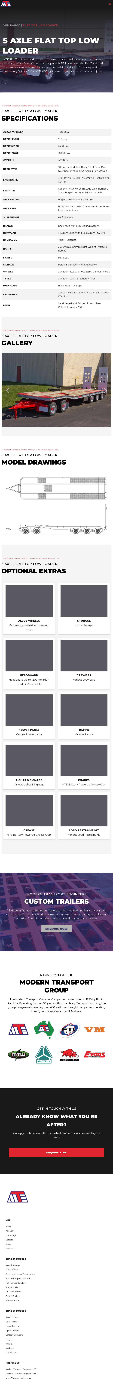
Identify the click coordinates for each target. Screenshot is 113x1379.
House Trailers (12, 1326)
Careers (9, 1240)
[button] (110, 3)
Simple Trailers (12, 1287)
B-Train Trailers (13, 1300)
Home (9, 1226)
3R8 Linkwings (13, 1265)
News (8, 1244)
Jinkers (9, 1344)
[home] (6, 3)
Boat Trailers (11, 1322)
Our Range (11, 1235)
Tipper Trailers (12, 1330)
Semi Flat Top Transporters (18, 1278)
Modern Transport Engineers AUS (21, 1373)
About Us (10, 1231)
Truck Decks (11, 1352)
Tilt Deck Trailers (13, 1292)
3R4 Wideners (12, 1269)
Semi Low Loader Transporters (20, 1274)
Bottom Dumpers (14, 1335)
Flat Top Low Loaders (15, 1283)
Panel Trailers (12, 1317)
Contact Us (11, 1248)
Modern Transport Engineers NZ (21, 1369)
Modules (9, 1348)
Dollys (8, 1339)
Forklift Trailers (12, 1296)
